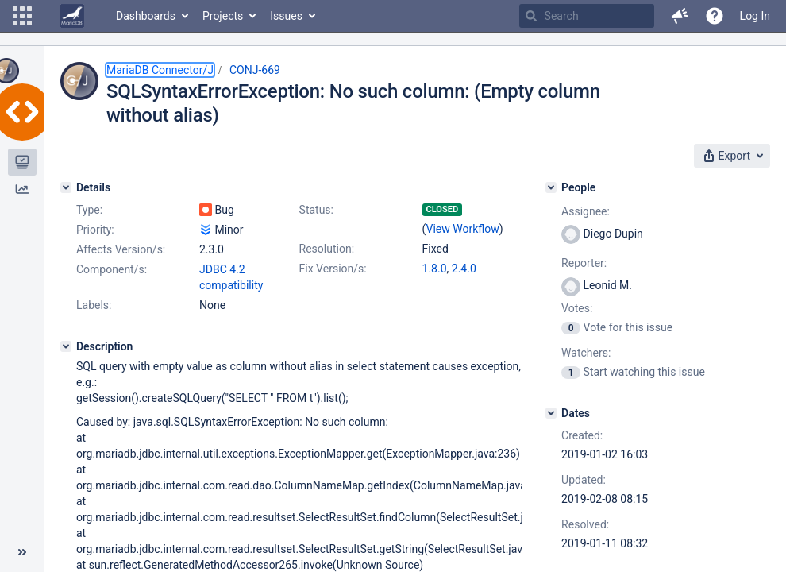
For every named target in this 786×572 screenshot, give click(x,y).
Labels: (93, 305)
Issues (286, 16)
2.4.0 (464, 268)
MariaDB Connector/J (160, 70)
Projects (222, 16)
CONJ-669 (254, 70)
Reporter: (584, 263)
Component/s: (111, 269)
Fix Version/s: (333, 268)
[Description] (65, 346)
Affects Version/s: (120, 249)
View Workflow (462, 228)
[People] (551, 187)
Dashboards (145, 16)
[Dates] (551, 413)
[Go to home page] (72, 16)
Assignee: (585, 211)
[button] (22, 16)
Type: (89, 209)
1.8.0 (434, 268)
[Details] (65, 187)
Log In (755, 16)
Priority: (95, 229)
